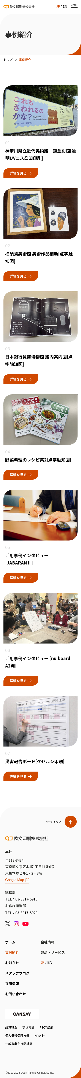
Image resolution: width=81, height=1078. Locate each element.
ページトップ (53, 821)
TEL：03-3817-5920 (21, 912)
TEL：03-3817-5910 (21, 899)
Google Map (14, 880)
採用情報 (12, 983)
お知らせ (12, 962)
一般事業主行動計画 (18, 1044)
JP (58, 6)
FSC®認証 (46, 1027)
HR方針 (40, 1035)
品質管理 (11, 1027)
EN (65, 6)
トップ (8, 59)
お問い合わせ (15, 993)
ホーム (10, 942)
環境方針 (28, 1027)
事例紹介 (12, 952)
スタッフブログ (17, 973)
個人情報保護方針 (17, 1035)
